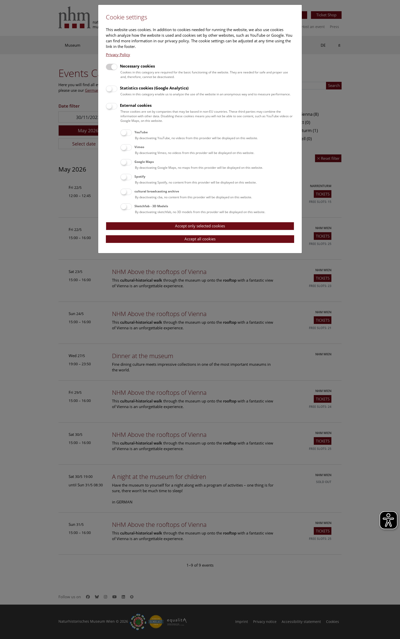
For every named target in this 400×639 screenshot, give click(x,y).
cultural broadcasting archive (156, 191)
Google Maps (144, 162)
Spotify (139, 176)
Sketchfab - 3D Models (151, 206)
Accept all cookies (200, 238)
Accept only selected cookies (200, 225)
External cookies (136, 105)
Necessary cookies (137, 66)
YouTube (141, 132)
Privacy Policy (118, 54)
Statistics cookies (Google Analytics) (154, 87)
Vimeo (139, 147)
